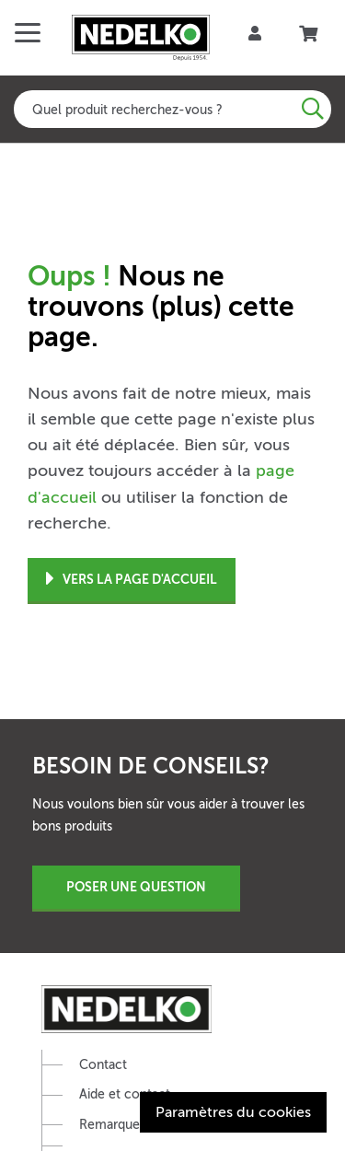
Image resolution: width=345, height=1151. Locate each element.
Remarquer (111, 1125)
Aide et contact (124, 1094)
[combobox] (172, 109)
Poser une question (136, 886)
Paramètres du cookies (233, 1112)
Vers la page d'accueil (131, 579)
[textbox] (172, 109)
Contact (103, 1065)
